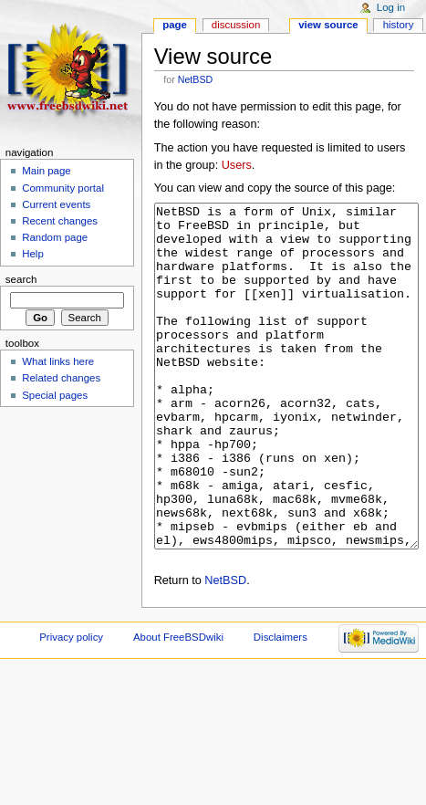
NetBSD (195, 79)
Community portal (63, 188)
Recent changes (60, 220)
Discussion (236, 24)
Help (33, 253)
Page (174, 24)
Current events (56, 204)
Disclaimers (280, 705)
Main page (46, 170)
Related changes (61, 377)
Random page (55, 237)
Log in (391, 7)
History (398, 24)
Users (237, 165)
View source (328, 24)
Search (21, 279)
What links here (58, 361)
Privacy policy (71, 705)
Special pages (55, 395)
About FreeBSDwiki (178, 705)
